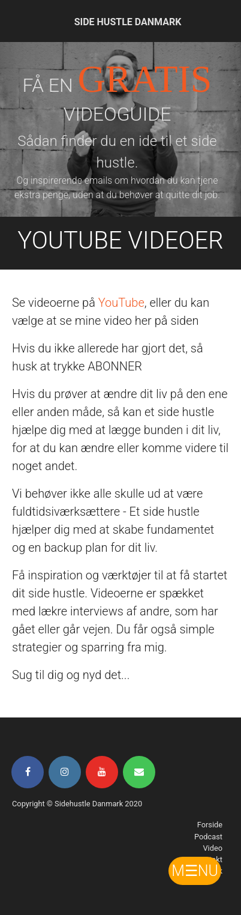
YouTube (121, 302)
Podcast (208, 836)
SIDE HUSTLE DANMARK (128, 22)
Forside (209, 824)
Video (212, 848)
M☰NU (194, 871)
